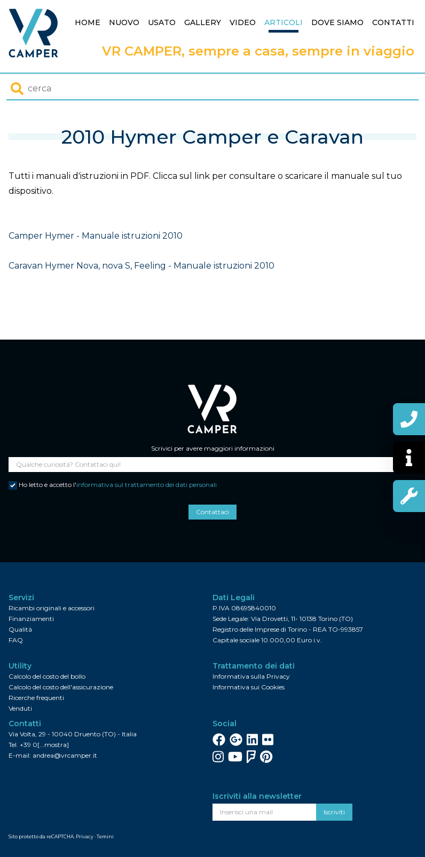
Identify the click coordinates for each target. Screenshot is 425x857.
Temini (105, 836)
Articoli (283, 22)
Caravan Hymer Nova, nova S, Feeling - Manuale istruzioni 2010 (141, 266)
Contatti (393, 22)
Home (87, 22)
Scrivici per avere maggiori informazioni (212, 448)
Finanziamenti (31, 619)
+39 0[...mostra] (44, 745)
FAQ (16, 640)
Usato (162, 22)
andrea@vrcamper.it (65, 755)
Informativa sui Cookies (248, 687)
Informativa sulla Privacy (251, 676)
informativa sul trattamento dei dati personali (146, 485)
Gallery (202, 22)
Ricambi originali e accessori (52, 608)
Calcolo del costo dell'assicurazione (61, 687)
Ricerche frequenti (36, 698)
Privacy (84, 836)
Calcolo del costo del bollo (47, 676)
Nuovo (124, 22)
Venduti (20, 708)
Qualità (20, 629)
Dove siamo (337, 22)
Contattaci (212, 512)
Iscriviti (334, 812)
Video (243, 22)
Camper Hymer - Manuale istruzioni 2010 (96, 236)
